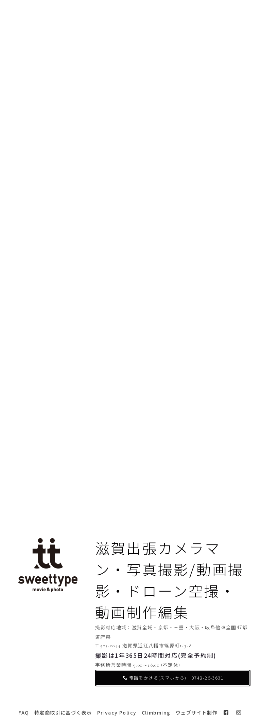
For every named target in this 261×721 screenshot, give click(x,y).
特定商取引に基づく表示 (63, 712)
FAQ (23, 712)
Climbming (156, 712)
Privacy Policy (117, 712)
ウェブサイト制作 (197, 712)
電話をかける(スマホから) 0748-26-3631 (173, 677)
